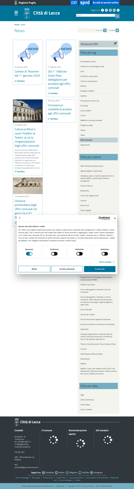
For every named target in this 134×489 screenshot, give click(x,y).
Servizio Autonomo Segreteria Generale (95, 319)
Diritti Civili (84, 205)
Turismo (83, 349)
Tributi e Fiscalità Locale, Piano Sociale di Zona (98, 344)
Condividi (101, 30)
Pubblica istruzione (87, 284)
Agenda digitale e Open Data (91, 171)
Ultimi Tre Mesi (86, 409)
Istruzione (84, 105)
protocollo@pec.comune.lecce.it (26, 467)
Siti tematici (102, 430)
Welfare (83, 363)
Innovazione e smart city (89, 100)
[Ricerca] (95, 15)
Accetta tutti (100, 269)
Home (17, 24)
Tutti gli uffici (20, 452)
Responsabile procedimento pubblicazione (37, 486)
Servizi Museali (86, 309)
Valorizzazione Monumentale (91, 354)
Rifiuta (34, 269)
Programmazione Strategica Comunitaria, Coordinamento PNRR (96, 278)
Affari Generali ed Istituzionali (91, 166)
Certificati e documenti (89, 76)
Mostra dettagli (105, 262)
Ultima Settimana (87, 399)
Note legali (36, 477)
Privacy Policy (48, 477)
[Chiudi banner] (115, 218)
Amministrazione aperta (78, 432)
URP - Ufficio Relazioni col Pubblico (24, 458)
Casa (82, 71)
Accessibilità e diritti (88, 61)
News (23, 24)
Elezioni (83, 86)
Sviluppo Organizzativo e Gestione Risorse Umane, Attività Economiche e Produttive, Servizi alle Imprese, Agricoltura (96, 337)
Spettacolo (84, 329)
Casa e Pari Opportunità (89, 195)
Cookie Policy (61, 477)
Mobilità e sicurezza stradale (91, 120)
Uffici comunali (86, 140)
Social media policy (76, 477)
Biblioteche (84, 190)
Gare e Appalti (85, 210)
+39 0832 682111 (24, 441)
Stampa (114, 30)
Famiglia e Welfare (87, 91)
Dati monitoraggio (22, 477)
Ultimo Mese (85, 404)
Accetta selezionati (67, 269)
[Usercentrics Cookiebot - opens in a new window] (100, 218)
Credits (77, 480)
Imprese (83, 95)
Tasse (82, 135)
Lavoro (83, 115)
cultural (83, 200)
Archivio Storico (86, 185)
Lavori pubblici (85, 110)
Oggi (82, 394)
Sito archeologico (65, 480)
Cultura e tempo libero (88, 81)
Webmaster (60, 486)
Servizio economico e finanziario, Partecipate (97, 324)
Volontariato (85, 145)
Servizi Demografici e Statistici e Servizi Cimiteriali (95, 290)
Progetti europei (86, 125)
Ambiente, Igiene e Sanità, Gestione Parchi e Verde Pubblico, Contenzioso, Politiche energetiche (97, 178)
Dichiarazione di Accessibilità (97, 477)
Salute (82, 130)
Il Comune (47, 430)
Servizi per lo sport (87, 314)
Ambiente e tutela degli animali (92, 66)
